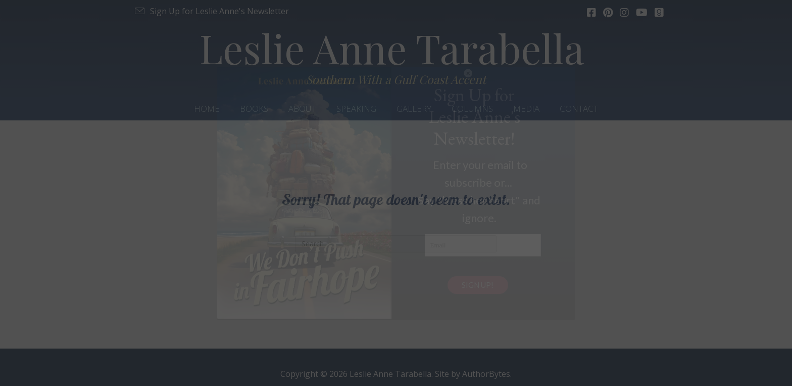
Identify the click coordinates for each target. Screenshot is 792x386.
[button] (211, 11)
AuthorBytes (486, 373)
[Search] (396, 243)
